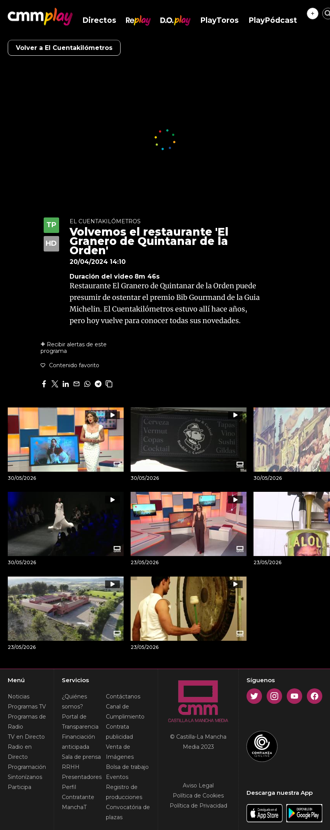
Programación (27, 766)
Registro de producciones (124, 792)
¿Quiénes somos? (74, 701)
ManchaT (74, 807)
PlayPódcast (272, 20)
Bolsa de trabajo (127, 766)
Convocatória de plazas (128, 812)
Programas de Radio (27, 721)
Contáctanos (123, 696)
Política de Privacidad (198, 805)
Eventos (117, 777)
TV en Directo (26, 736)
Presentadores (82, 777)
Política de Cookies (198, 795)
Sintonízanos (25, 777)
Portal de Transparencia (80, 721)
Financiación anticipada (78, 741)
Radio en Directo (20, 751)
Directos (99, 20)
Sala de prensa (81, 756)
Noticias (18, 696)
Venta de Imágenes (120, 751)
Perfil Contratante (78, 792)
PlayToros (219, 20)
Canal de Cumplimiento (125, 711)
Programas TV (27, 706)
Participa (19, 787)
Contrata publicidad (119, 731)
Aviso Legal (198, 785)
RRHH (71, 766)
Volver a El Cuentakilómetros (64, 47)
